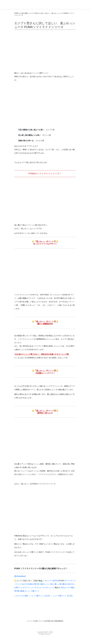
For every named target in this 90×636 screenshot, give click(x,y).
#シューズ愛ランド (32, 591)
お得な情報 (24, 13)
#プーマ (68, 581)
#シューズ (50, 588)
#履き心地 (66, 584)
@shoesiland (20, 576)
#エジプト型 (50, 581)
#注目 (57, 581)
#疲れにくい (45, 584)
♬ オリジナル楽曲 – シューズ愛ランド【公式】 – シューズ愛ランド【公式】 (43, 596)
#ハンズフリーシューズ (27, 588)
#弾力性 (36, 584)
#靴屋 (22, 591)
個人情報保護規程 (57, 621)
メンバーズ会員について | (35, 621)
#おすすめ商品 (27, 584)
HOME (16, 13)
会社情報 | (47, 621)
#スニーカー (41, 588)
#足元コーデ (65, 588)
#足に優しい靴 (55, 584)
